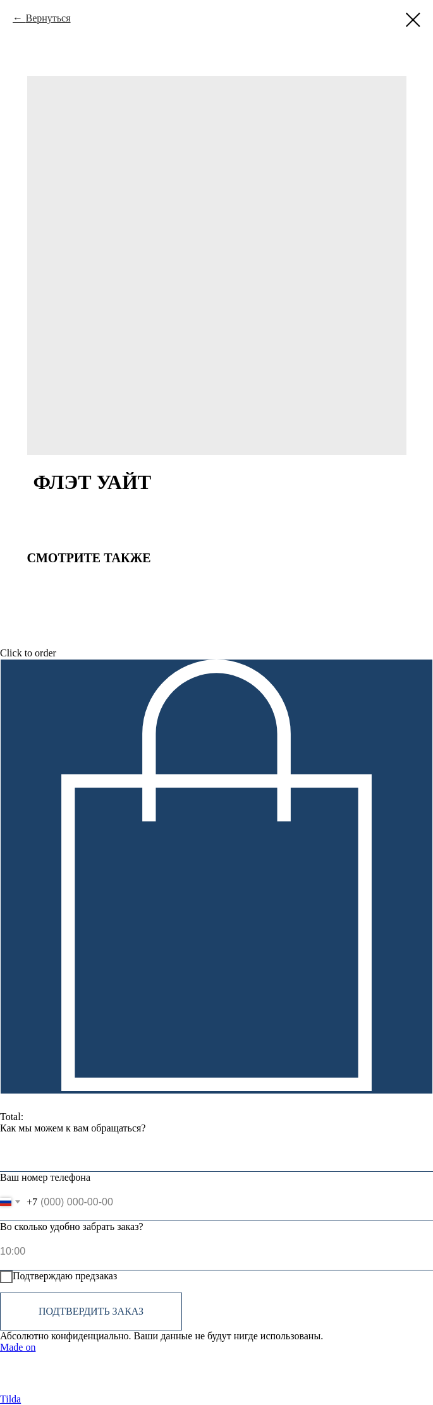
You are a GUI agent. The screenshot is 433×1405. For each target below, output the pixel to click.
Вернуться (47, 18)
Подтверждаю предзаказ (58, 1276)
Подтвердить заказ (91, 1311)
